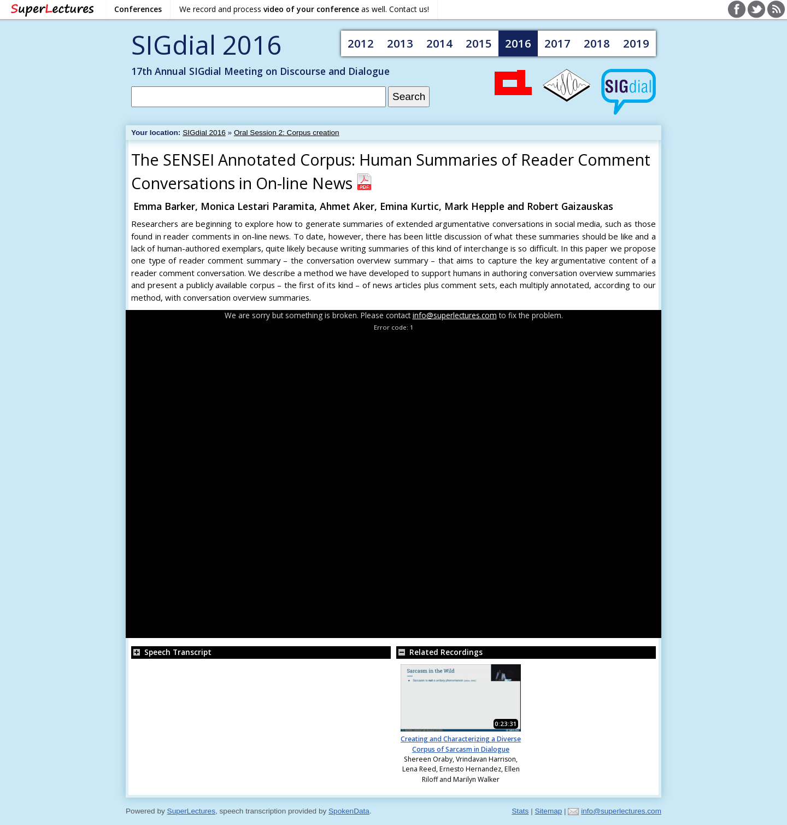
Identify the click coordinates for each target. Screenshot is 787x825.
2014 (439, 43)
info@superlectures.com (455, 315)
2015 (479, 43)
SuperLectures (191, 811)
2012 (361, 43)
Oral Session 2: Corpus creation (286, 132)
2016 (518, 43)
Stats (520, 811)
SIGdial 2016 (206, 44)
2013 (400, 43)
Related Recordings (439, 652)
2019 (636, 43)
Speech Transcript (171, 652)
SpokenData (348, 811)
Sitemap (548, 811)
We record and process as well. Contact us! (304, 9)
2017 (557, 43)
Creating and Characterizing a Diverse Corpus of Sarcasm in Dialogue (461, 743)
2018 (597, 43)
